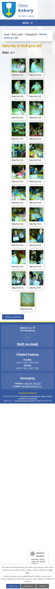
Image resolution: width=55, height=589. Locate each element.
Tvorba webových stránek (24, 401)
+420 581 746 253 (32, 383)
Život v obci (17, 34)
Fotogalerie (31, 34)
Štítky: (5, 52)
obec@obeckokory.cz (31, 386)
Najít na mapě (27, 344)
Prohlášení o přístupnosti (27, 398)
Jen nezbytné (28, 586)
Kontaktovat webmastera (30, 396)
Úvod (6, 34)
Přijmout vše (13, 586)
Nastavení (42, 586)
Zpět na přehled (13, 317)
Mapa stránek (46, 396)
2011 (12, 52)
